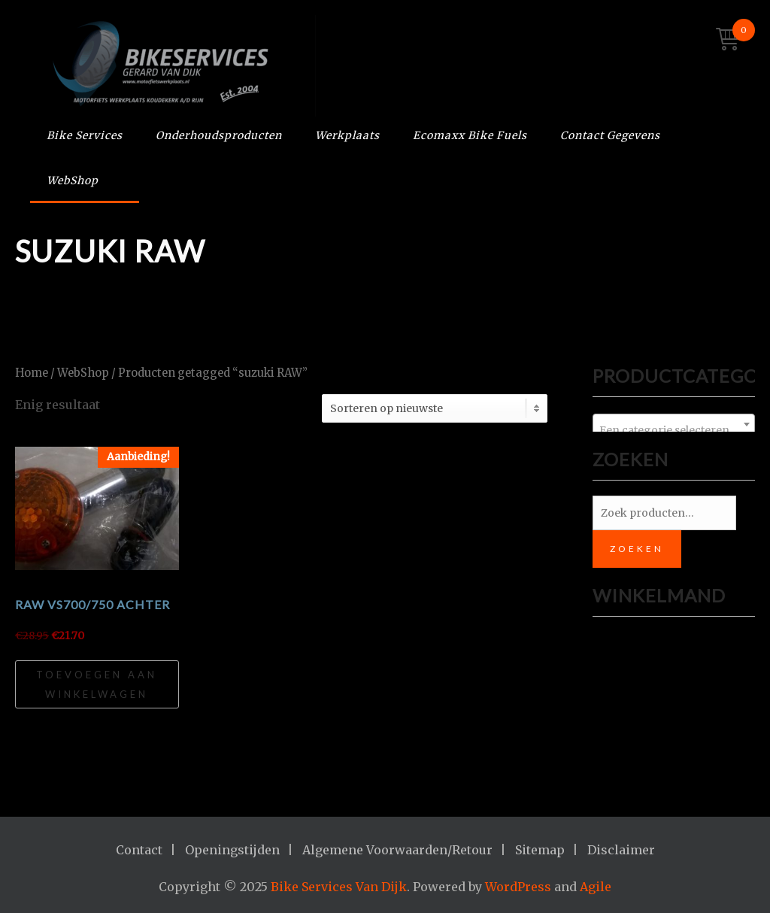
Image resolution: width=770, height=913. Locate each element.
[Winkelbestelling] (434, 408)
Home (31, 373)
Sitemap (540, 849)
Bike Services (85, 135)
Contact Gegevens (610, 135)
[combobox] (674, 424)
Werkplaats (347, 135)
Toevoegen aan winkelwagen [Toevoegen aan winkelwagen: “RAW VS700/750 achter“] (96, 684)
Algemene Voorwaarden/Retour (397, 849)
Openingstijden (232, 849)
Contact (139, 849)
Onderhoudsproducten (219, 135)
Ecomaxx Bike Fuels (470, 135)
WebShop (73, 180)
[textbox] (673, 430)
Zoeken (637, 548)
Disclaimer (621, 849)
